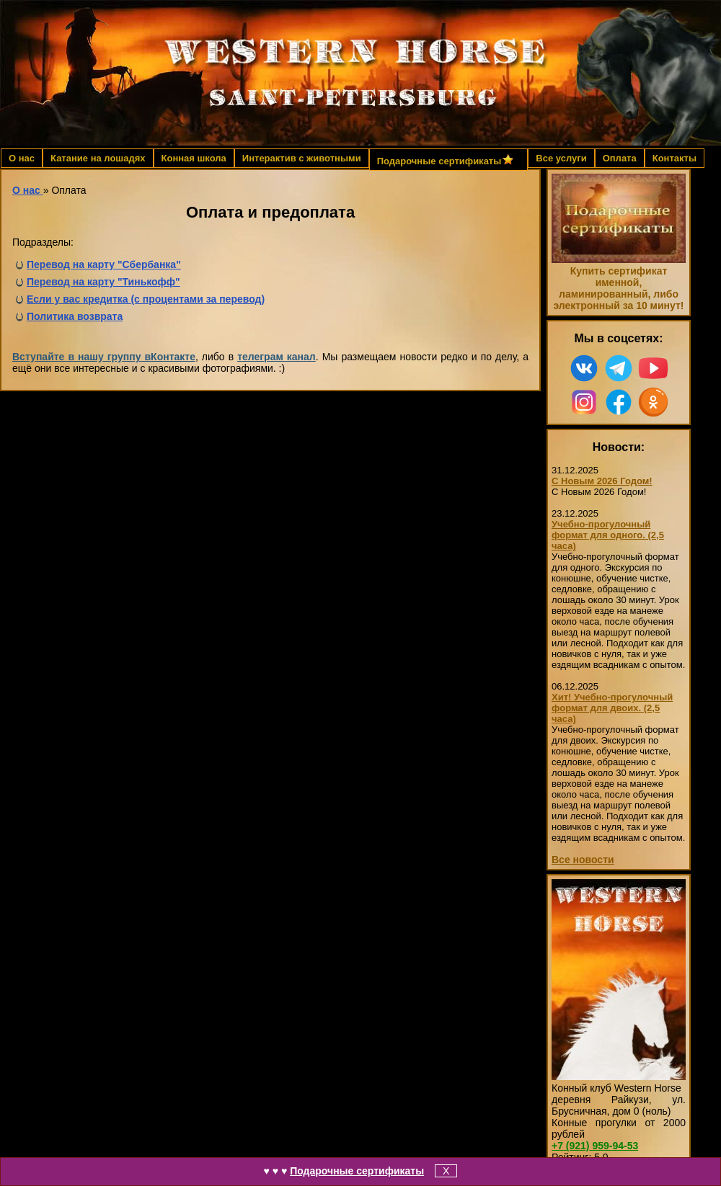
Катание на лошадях (97, 158)
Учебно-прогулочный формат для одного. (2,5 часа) (608, 535)
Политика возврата (75, 316)
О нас (22, 158)
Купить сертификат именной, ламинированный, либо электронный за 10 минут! (618, 288)
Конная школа (194, 158)
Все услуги (561, 158)
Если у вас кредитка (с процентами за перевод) (146, 299)
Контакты (674, 158)
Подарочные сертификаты (357, 1171)
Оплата (620, 158)
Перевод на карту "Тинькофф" (103, 281)
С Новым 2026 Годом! (602, 481)
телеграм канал (276, 356)
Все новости (583, 859)
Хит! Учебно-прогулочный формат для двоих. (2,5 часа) (612, 708)
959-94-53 (595, 1145)
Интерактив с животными (301, 158)
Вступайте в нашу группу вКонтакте (103, 356)
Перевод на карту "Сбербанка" (104, 264)
